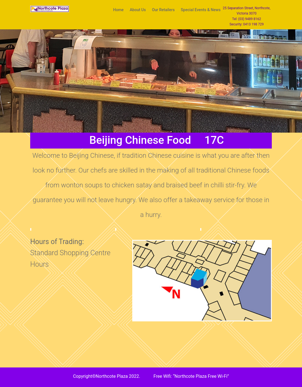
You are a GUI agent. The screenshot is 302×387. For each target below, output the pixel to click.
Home (118, 10)
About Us (138, 10)
